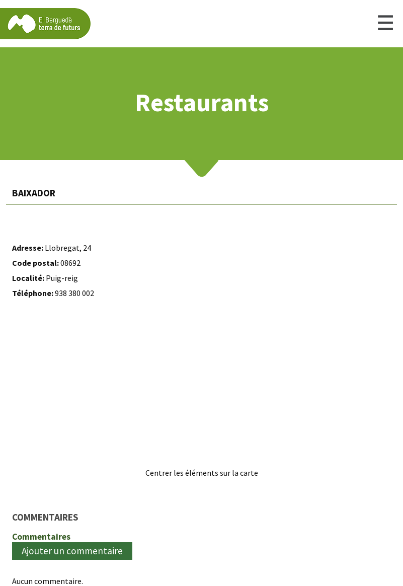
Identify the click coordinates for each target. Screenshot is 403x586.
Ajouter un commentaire (72, 551)
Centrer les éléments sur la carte (201, 473)
